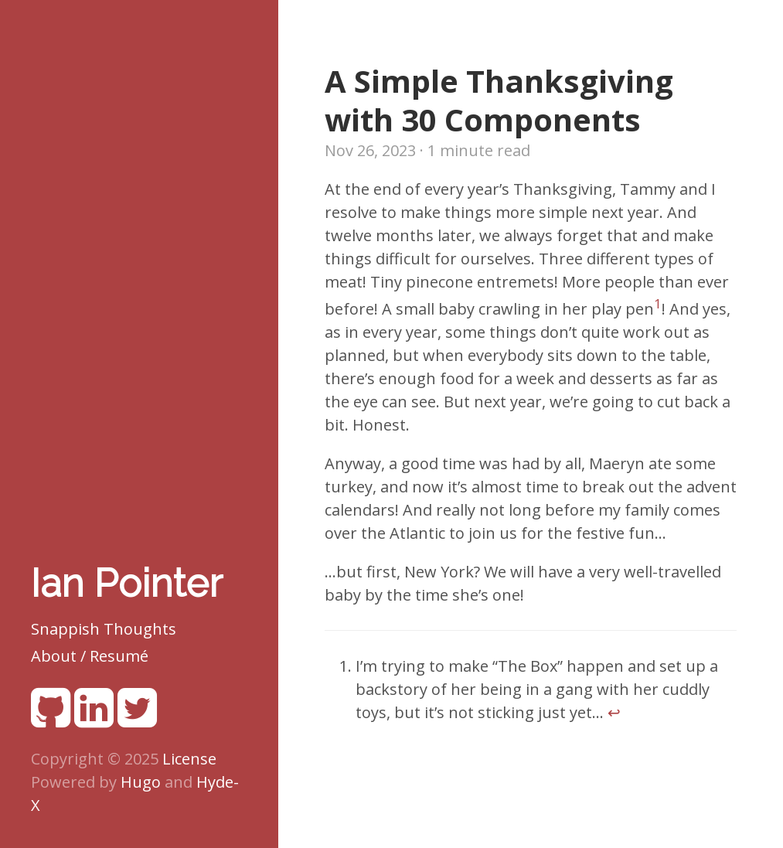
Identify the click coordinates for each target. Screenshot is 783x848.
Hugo (141, 781)
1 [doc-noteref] (658, 303)
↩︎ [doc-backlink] (614, 712)
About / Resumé (89, 655)
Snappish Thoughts (103, 628)
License (189, 758)
